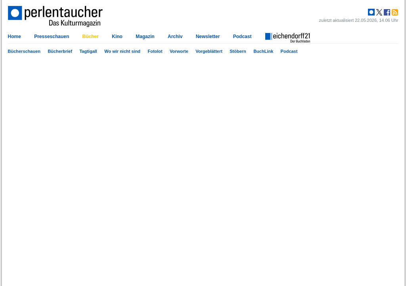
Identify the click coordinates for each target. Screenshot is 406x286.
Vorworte (179, 51)
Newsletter (208, 36)
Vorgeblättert (208, 51)
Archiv (175, 36)
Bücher (90, 36)
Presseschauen (51, 36)
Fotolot (154, 51)
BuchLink (263, 51)
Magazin (145, 36)
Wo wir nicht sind (122, 51)
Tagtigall (88, 51)
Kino (117, 36)
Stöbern (238, 51)
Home (14, 36)
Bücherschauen (24, 51)
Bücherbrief (60, 51)
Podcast (289, 51)
